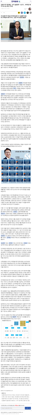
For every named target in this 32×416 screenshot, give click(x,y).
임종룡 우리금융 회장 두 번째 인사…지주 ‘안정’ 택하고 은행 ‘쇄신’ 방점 (16, 400)
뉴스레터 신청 (28, 408)
